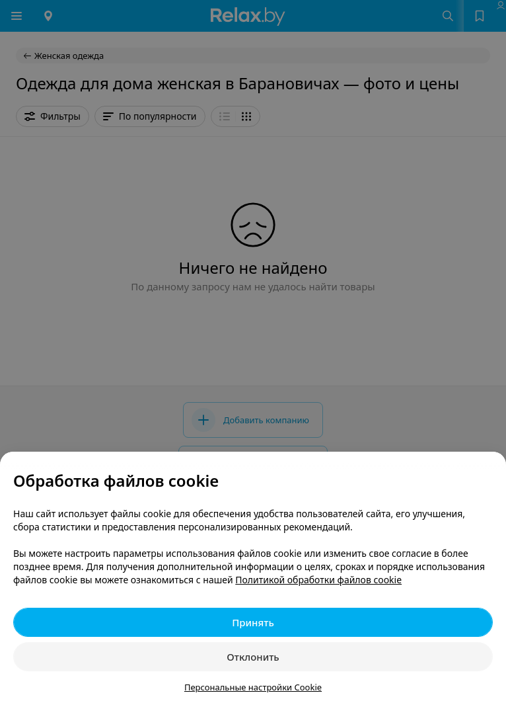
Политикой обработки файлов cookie (318, 579)
